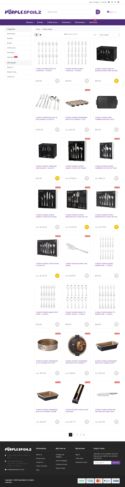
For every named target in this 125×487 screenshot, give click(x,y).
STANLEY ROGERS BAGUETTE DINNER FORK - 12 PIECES (105, 313)
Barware (29, 22)
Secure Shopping (61, 461)
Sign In (77, 455)
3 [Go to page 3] (77, 435)
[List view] (40, 35)
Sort (95, 35)
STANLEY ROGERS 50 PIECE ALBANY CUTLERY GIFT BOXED (46, 216)
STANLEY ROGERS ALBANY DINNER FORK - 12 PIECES (104, 264)
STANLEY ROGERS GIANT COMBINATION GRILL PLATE (104, 118)
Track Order (79, 458)
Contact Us (10, 77)
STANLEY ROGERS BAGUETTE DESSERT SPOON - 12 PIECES (75, 313)
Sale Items (93, 21)
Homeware (66, 22)
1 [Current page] (70, 435)
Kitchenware (80, 22)
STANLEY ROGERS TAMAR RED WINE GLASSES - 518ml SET (46, 167)
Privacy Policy (40, 458)
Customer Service (61, 464)
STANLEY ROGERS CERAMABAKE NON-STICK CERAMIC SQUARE (47, 410)
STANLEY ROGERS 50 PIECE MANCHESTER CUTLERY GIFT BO (76, 216)
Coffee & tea (52, 22)
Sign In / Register (94, 2)
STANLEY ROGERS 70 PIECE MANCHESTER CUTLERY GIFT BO (106, 216)
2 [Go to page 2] (73, 435)
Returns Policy (11, 72)
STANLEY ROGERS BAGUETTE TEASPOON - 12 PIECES (46, 70)
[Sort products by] (109, 35)
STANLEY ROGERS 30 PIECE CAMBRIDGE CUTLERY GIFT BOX (106, 167)
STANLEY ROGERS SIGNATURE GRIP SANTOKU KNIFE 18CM (105, 410)
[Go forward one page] (84, 435)
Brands (40, 22)
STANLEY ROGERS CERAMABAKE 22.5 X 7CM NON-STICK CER (47, 362)
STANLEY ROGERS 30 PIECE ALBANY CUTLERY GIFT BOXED (75, 167)
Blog (37, 470)
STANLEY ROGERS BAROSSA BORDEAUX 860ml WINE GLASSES (106, 70)
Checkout (104, 2)
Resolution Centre (81, 462)
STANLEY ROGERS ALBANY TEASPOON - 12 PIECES (74, 70)
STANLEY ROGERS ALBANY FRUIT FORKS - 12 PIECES (47, 313)
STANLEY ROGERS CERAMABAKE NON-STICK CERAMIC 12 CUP (76, 118)
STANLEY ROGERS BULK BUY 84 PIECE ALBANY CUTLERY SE (46, 118)
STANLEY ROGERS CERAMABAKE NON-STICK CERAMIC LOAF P (106, 362)
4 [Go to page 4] (80, 435)
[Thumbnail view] (36, 35)
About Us (10, 67)
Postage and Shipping (60, 456)
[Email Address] (102, 462)
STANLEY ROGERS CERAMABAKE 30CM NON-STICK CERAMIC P (76, 362)
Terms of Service (41, 466)
